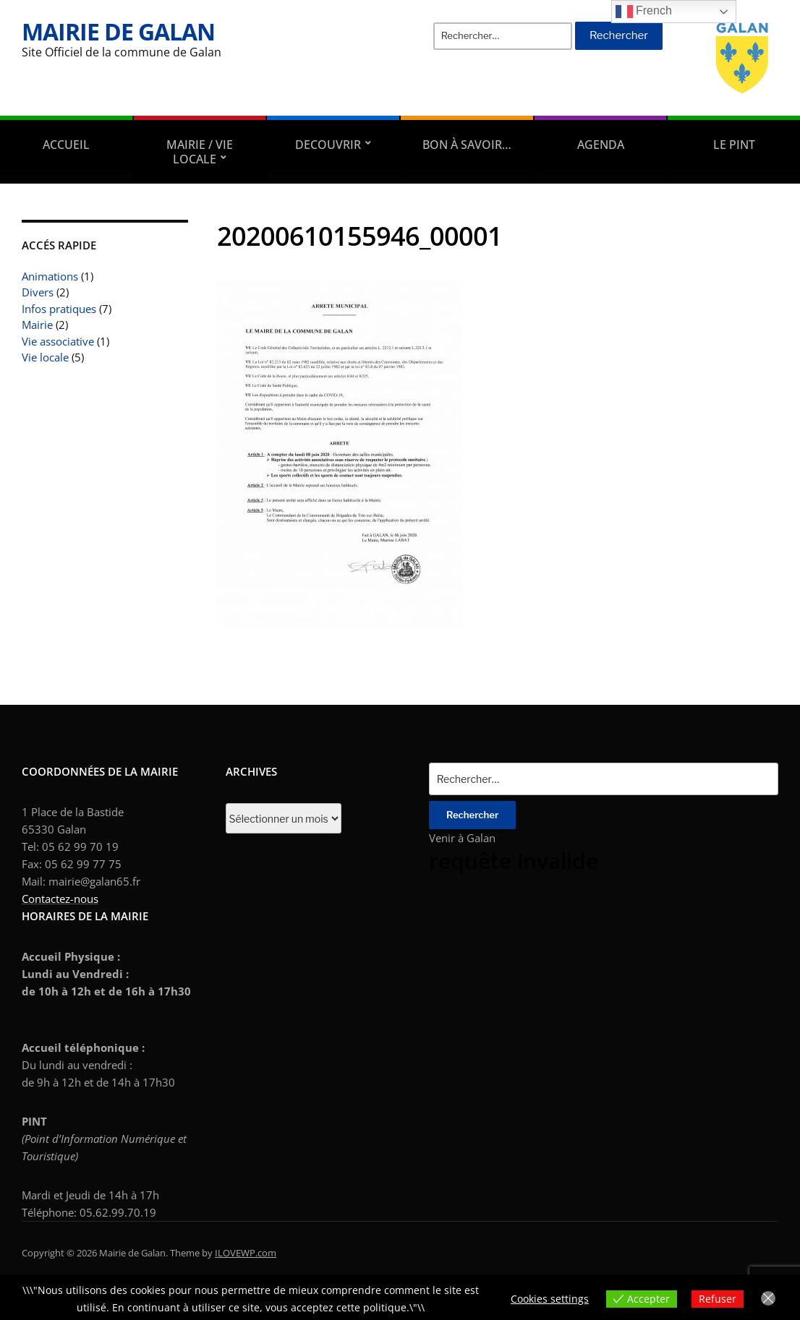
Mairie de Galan (118, 31)
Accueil (66, 145)
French (644, 11)
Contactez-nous (60, 898)
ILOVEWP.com (245, 1252)
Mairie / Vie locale (199, 152)
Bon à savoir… (466, 145)
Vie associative (58, 341)
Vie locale (45, 357)
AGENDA (600, 145)
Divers (38, 292)
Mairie (37, 324)
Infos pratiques (59, 308)
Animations (50, 276)
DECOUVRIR (328, 145)
